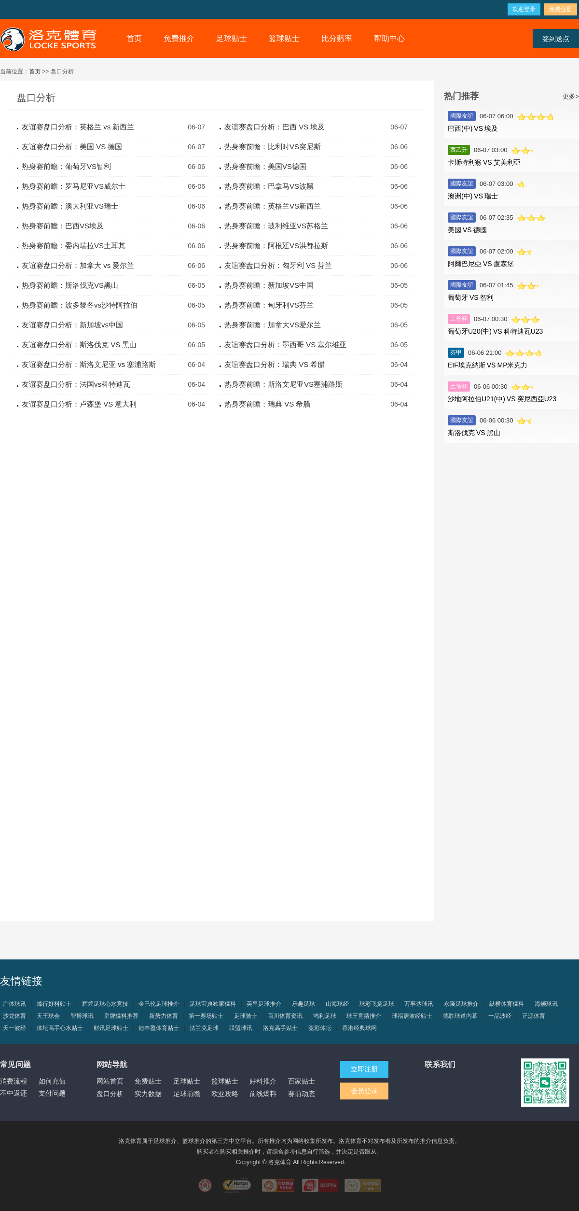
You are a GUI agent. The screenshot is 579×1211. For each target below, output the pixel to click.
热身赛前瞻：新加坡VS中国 (269, 285)
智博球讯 (82, 1016)
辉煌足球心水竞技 (105, 1003)
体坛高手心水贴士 (60, 1028)
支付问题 (52, 1093)
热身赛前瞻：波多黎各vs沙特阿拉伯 (80, 305)
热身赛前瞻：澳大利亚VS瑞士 (70, 206)
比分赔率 (336, 38)
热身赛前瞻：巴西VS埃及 (63, 226)
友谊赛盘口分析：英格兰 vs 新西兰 (78, 127)
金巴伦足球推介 (158, 1003)
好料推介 (262, 1081)
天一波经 (14, 1028)
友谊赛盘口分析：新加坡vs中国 (72, 325)
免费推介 (179, 38)
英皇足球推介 (264, 1003)
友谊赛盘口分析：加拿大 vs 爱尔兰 (78, 265)
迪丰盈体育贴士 (158, 1028)
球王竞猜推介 (363, 1016)
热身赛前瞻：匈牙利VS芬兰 (269, 305)
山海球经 (337, 1003)
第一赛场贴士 (206, 1016)
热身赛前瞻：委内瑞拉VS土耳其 (73, 245)
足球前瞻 (186, 1094)
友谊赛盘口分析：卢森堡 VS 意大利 (79, 404)
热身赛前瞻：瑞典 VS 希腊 (267, 404)
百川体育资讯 (285, 1016)
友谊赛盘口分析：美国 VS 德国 (72, 146)
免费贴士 (148, 1081)
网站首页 (110, 1081)
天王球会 (48, 1016)
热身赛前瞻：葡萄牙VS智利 (66, 166)
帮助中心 (389, 38)
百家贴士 (301, 1081)
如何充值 (52, 1081)
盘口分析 (110, 1094)
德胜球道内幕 (460, 1016)
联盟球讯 (240, 1028)
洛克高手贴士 (280, 1028)
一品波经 (499, 1016)
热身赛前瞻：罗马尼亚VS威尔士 (73, 186)
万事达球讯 (418, 1003)
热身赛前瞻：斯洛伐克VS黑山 (70, 285)
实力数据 (148, 1094)
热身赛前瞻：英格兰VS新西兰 (272, 206)
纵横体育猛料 (506, 1003)
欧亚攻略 (224, 1094)
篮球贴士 (284, 38)
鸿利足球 (324, 1016)
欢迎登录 (524, 9)
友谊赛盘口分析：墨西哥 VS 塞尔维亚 (285, 344)
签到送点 (555, 38)
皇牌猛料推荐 (121, 1016)
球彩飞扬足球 (376, 1003)
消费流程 (13, 1081)
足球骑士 (245, 1016)
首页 (134, 38)
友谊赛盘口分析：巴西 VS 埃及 (274, 127)
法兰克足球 (204, 1028)
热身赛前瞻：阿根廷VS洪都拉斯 (276, 245)
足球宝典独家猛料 (213, 1003)
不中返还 (13, 1093)
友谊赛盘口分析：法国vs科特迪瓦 (76, 384)
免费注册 (560, 9)
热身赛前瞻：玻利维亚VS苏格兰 (276, 226)
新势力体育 (163, 1016)
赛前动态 (301, 1094)
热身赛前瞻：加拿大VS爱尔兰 (272, 325)
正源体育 (533, 1016)
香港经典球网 (359, 1028)
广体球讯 (14, 1003)
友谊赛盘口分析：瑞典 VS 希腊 (274, 364)
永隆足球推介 (461, 1003)
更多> (571, 96)
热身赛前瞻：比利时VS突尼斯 (272, 146)
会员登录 (364, 1091)
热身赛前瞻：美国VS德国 (265, 166)
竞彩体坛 (319, 1028)
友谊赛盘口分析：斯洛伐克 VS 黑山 (79, 344)
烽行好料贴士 (54, 1003)
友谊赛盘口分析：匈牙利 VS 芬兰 (278, 265)
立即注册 (364, 1069)
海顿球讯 (546, 1003)
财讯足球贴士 (111, 1028)
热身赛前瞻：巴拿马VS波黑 (269, 186)
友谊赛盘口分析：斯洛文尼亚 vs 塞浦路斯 (89, 364)
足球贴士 (231, 38)
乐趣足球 (303, 1003)
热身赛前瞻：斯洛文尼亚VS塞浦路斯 (283, 384)
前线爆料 (262, 1094)
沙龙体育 (14, 1016)
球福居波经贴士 (412, 1016)
